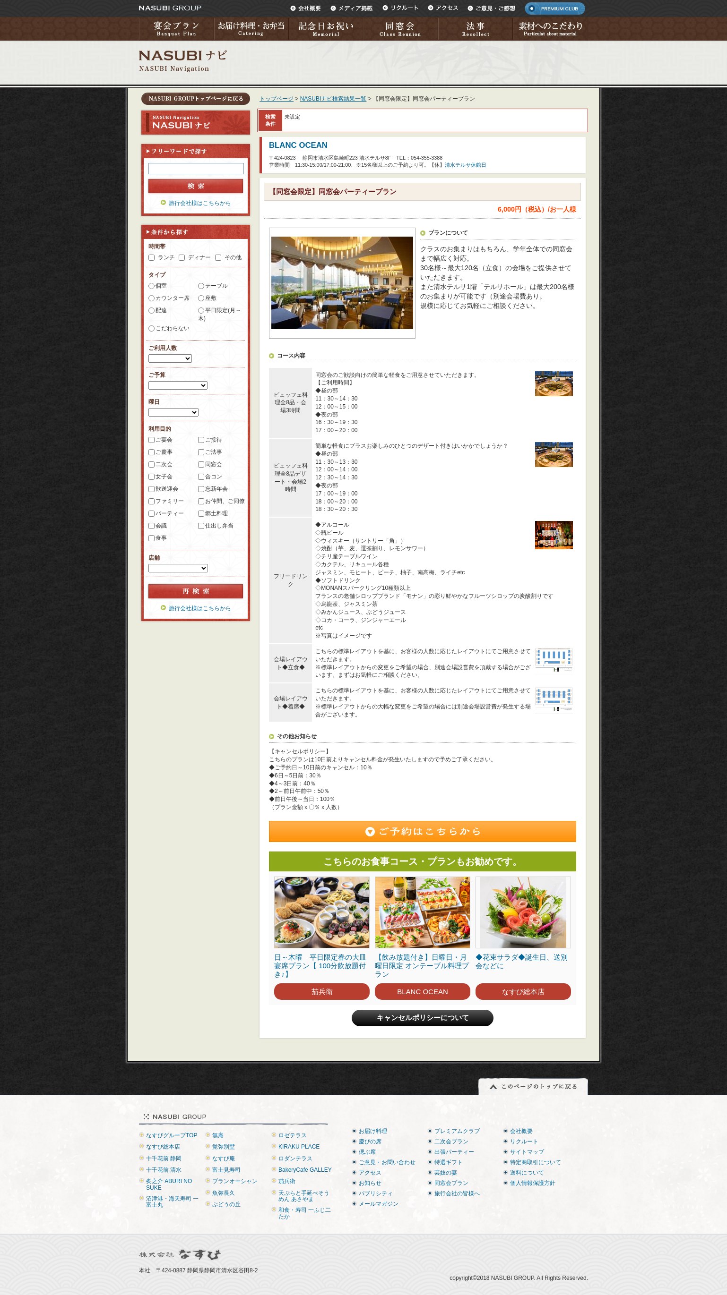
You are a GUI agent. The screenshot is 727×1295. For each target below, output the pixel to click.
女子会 (164, 476)
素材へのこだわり (550, 29)
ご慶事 (164, 452)
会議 (161, 525)
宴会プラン (176, 29)
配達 (161, 310)
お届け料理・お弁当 (251, 29)
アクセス (443, 7)
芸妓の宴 (445, 1172)
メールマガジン (378, 1204)
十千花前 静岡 (164, 1158)
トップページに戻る (195, 99)
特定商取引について (535, 1162)
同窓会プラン (451, 1183)
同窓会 (400, 29)
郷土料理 (216, 513)
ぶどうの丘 (226, 1204)
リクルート (400, 7)
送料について (527, 1172)
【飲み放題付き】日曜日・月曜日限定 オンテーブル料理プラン (422, 965)
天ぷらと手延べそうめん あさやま (303, 1196)
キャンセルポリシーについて (423, 1018)
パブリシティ (376, 1193)
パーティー (170, 513)
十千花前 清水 (164, 1170)
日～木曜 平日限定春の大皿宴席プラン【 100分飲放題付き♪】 (320, 965)
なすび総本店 (523, 992)
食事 (161, 538)
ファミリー (170, 501)
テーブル (216, 285)
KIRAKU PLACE (299, 1146)
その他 (233, 257)
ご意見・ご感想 (491, 8)
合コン (213, 476)
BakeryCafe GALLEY (305, 1170)
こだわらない (173, 328)
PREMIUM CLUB (555, 8)
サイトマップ (527, 1152)
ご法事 (213, 452)
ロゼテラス (292, 1135)
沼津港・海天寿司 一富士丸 (172, 1201)
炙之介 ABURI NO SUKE (169, 1184)
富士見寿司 (226, 1170)
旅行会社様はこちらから (200, 203)
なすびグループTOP (171, 1135)
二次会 (164, 464)
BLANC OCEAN (298, 145)
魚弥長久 (223, 1193)
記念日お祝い (325, 29)
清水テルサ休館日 (465, 165)
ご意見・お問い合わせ (387, 1162)
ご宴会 (164, 439)
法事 (475, 29)
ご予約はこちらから (422, 831)
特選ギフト (448, 1162)
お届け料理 (373, 1131)
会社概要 (305, 8)
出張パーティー (454, 1152)
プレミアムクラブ (457, 1131)
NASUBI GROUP (170, 8)
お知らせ (370, 1183)
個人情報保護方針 (532, 1183)
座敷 (210, 298)
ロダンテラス (295, 1158)
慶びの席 (370, 1141)
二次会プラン (451, 1141)
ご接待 (213, 439)
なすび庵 (223, 1158)
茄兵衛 (322, 992)
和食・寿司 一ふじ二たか (304, 1213)
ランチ (166, 257)
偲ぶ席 (367, 1152)
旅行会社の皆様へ (457, 1193)
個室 (161, 285)
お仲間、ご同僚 (225, 501)
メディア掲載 (351, 8)
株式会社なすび (181, 1255)
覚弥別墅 (223, 1146)
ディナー (199, 257)
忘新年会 (216, 489)
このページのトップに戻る (533, 1086)
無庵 (218, 1135)
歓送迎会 (167, 489)
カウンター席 (173, 298)
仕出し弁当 (219, 525)
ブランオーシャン (235, 1181)
